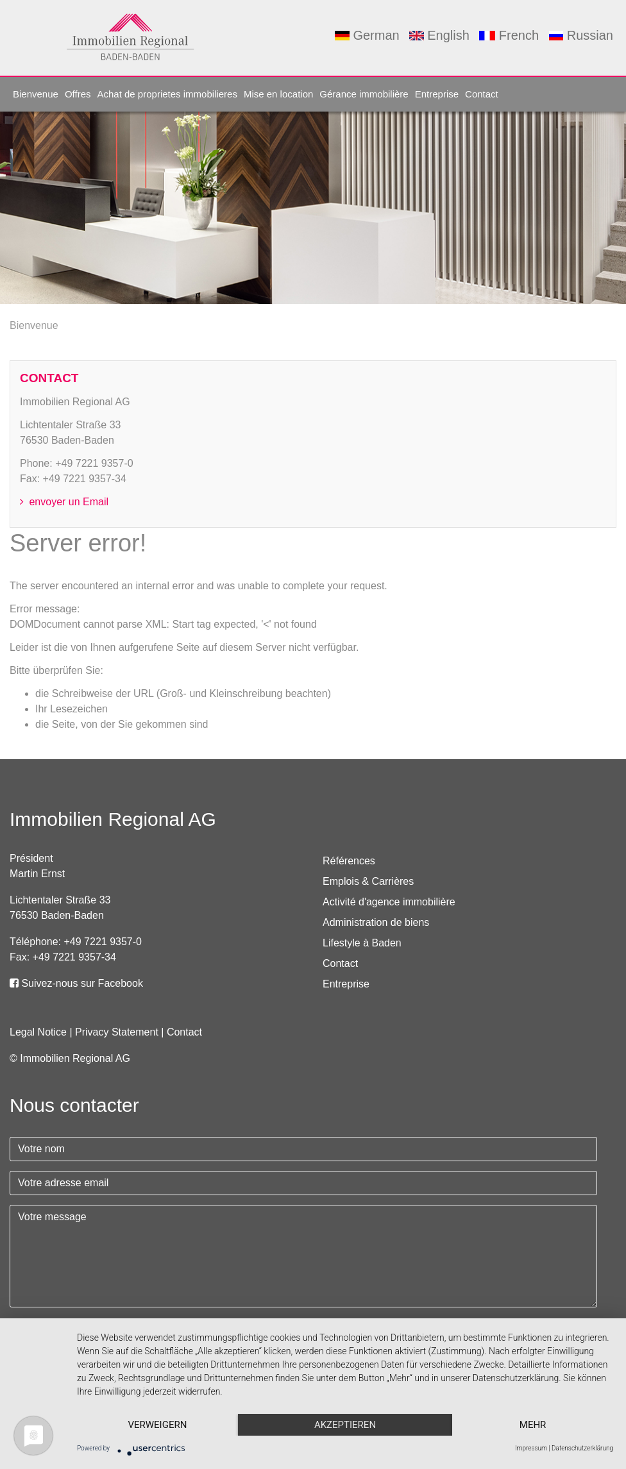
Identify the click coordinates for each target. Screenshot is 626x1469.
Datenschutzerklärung (582, 1448)
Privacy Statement (116, 1032)
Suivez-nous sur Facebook (76, 983)
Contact (481, 93)
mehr (533, 1425)
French (509, 35)
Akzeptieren (345, 1425)
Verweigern (157, 1425)
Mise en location (278, 93)
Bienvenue (35, 93)
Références (349, 860)
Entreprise (437, 93)
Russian (581, 35)
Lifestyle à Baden (362, 942)
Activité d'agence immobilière (389, 901)
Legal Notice (38, 1032)
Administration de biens (376, 922)
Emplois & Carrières (368, 881)
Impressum (531, 1448)
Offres (78, 93)
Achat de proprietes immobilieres (167, 93)
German (367, 35)
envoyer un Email (64, 501)
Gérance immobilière (363, 93)
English (439, 35)
